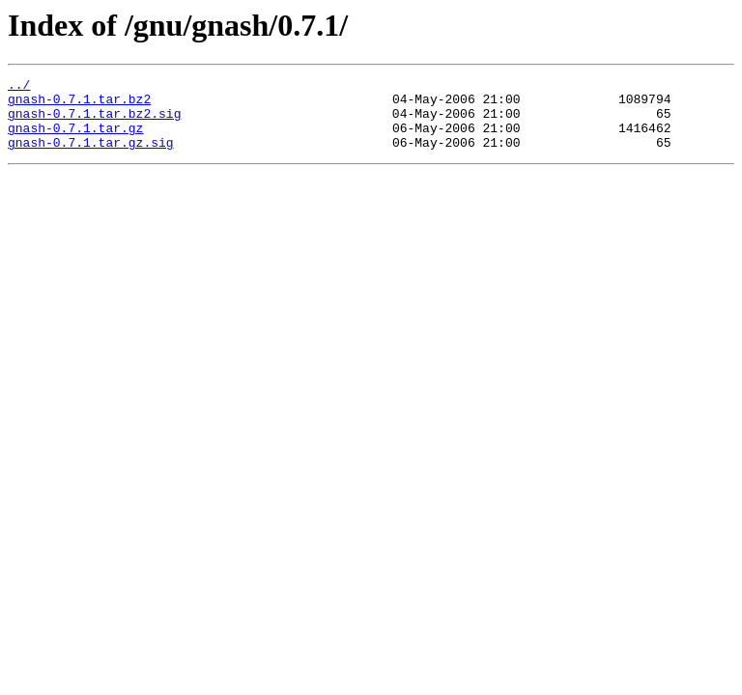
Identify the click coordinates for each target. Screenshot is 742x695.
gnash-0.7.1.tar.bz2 (79, 104)
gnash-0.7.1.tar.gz (75, 139)
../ (19, 87)
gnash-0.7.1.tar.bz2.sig (94, 121)
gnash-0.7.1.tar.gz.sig (91, 156)
